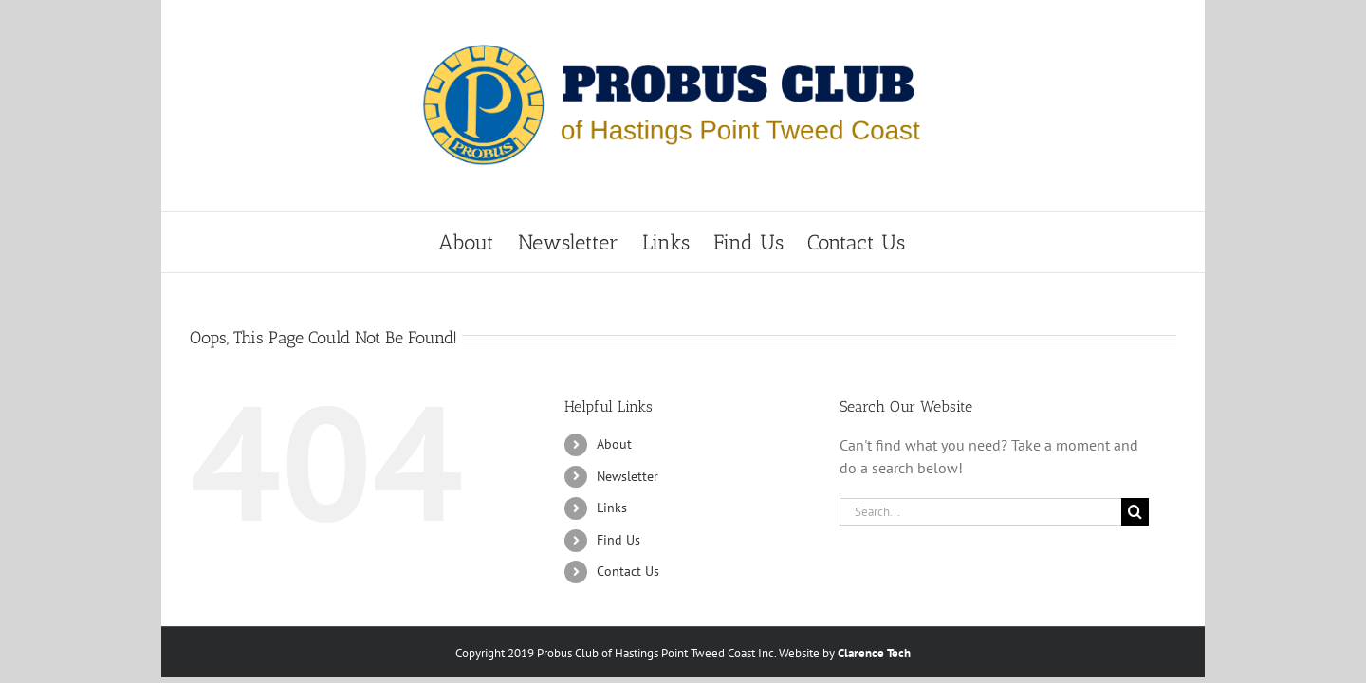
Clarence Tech (874, 653)
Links (612, 507)
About (614, 443)
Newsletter (627, 476)
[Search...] (981, 512)
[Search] (1135, 512)
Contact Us (628, 571)
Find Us (618, 539)
